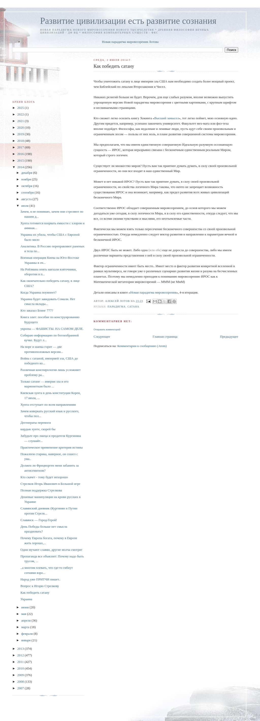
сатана (133, 306)
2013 (21, 648)
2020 (21, 127)
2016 (21, 154)
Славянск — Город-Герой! (38, 520)
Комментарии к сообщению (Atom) (142, 346)
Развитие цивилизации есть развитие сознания (128, 21)
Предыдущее (229, 336)
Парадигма (116, 306)
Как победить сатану (34, 592)
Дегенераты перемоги (35, 422)
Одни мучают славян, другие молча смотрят (51, 550)
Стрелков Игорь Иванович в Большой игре (50, 484)
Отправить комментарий (106, 329)
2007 (21, 688)
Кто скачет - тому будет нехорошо (44, 477)
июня (25, 607)
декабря (27, 173)
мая (24, 614)
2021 (21, 121)
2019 (21, 134)
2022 (21, 114)
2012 (21, 655)
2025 (21, 108)
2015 (21, 160)
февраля (27, 634)
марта (25, 627)
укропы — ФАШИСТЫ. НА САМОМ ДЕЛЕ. (52, 329)
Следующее (101, 336)
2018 (21, 141)
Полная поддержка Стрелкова (41, 490)
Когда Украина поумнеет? (38, 292)
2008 (21, 681)
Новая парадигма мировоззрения (153, 292)
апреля (26, 620)
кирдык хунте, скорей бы (37, 429)
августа (26, 199)
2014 (21, 167)
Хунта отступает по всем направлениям (48, 404)
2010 (21, 668)
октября (27, 186)
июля (25, 206)
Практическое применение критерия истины (51, 447)
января (26, 640)
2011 (21, 662)
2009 (21, 675)
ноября (26, 179)
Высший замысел (166, 118)
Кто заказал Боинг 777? (36, 310)
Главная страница (165, 336)
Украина (26, 599)
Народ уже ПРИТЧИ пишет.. (40, 579)
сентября (28, 192)
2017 (21, 147)
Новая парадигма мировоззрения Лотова (130, 42)
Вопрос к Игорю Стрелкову (39, 586)
